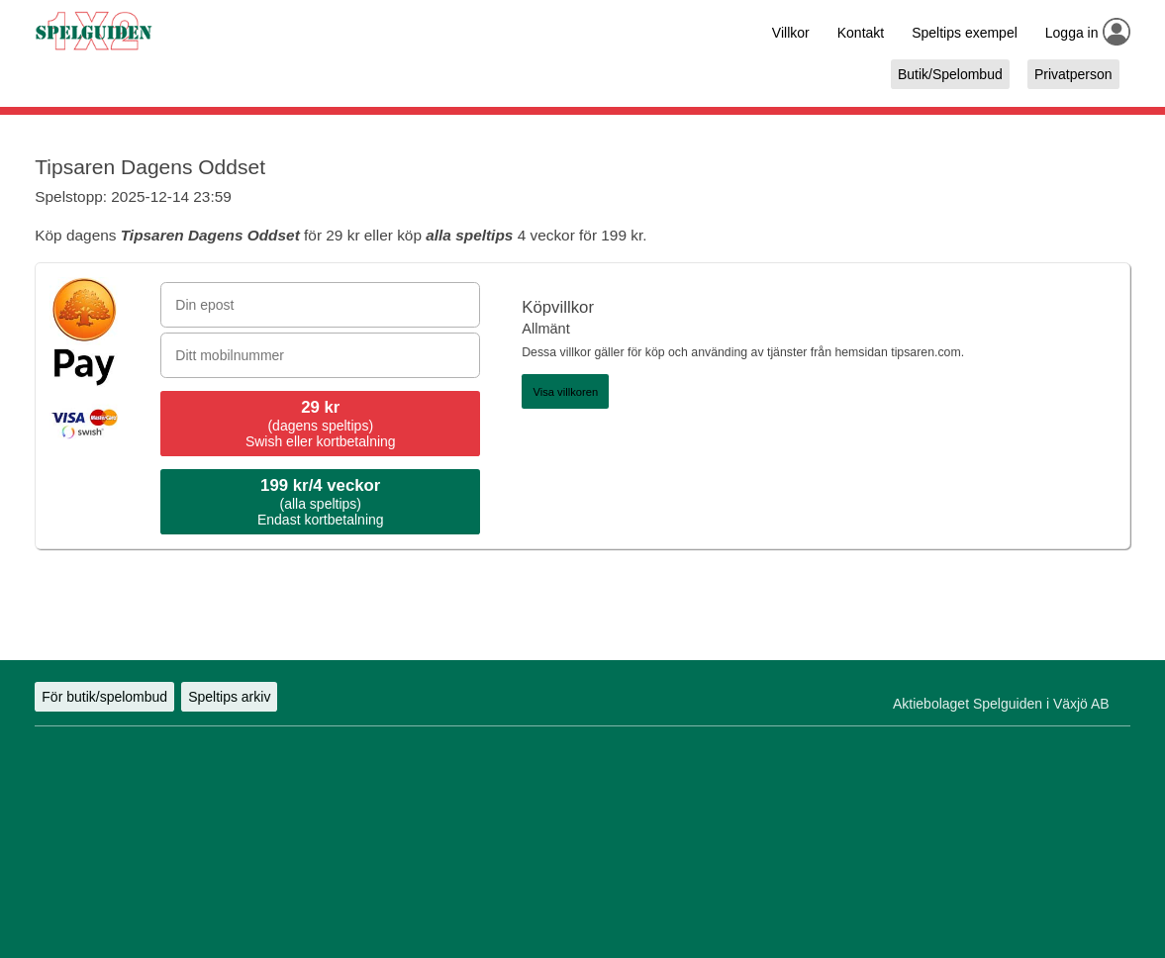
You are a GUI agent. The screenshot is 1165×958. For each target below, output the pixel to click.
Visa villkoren (565, 392)
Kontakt (860, 33)
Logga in (1072, 33)
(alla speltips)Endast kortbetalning (320, 501)
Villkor (791, 33)
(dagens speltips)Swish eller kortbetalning (320, 423)
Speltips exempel (965, 33)
